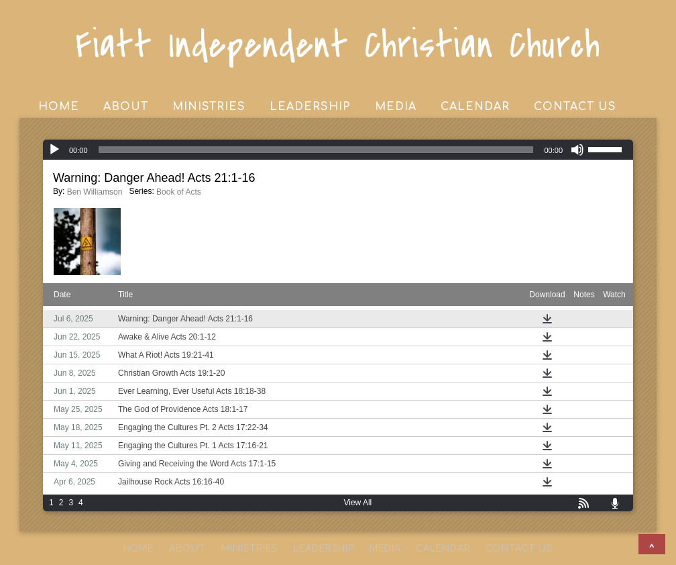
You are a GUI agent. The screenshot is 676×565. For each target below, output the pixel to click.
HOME (58, 107)
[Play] (54, 149)
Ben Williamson (95, 192)
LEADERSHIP (310, 107)
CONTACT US (575, 107)
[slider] (316, 149)
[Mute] (577, 149)
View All (357, 502)
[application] (338, 150)
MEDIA (395, 107)
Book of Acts (178, 192)
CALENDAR (475, 107)
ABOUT (125, 107)
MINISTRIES (208, 107)
